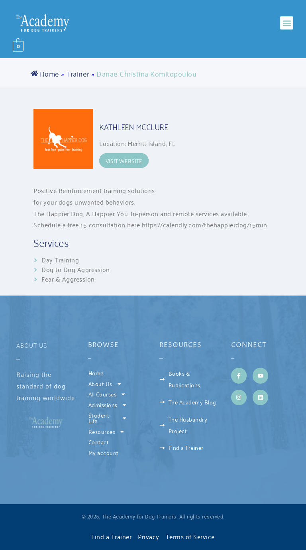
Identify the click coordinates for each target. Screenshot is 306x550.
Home (49, 73)
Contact (98, 442)
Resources (106, 431)
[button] (286, 23)
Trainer (78, 73)
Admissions (107, 405)
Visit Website (124, 161)
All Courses (107, 394)
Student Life (108, 418)
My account (103, 452)
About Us (31, 345)
